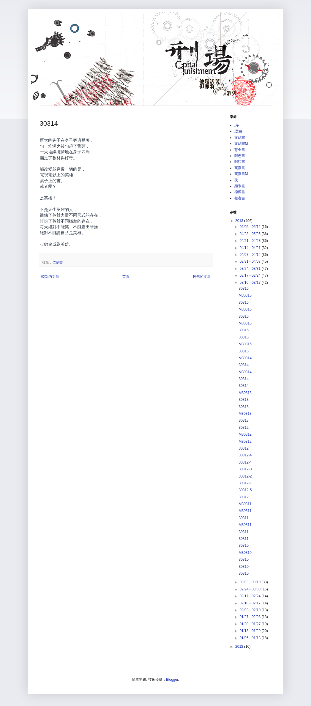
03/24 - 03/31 (250, 269)
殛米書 (239, 186)
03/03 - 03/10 (250, 582)
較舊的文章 (202, 277)
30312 (243, 428)
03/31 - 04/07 (250, 261)
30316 (243, 288)
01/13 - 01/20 (250, 631)
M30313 (245, 393)
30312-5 (245, 490)
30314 (243, 365)
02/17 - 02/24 (250, 596)
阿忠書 (239, 156)
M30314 (245, 358)
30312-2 (245, 476)
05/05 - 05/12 (250, 227)
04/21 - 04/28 (250, 241)
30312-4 (245, 455)
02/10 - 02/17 (250, 603)
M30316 (245, 295)
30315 (243, 330)
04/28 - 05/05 (250, 234)
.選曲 (238, 131)
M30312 (245, 434)
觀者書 (239, 198)
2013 (239, 221)
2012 (239, 646)
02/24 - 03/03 (250, 589)
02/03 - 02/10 (250, 610)
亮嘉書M (241, 174)
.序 (236, 125)
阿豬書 (239, 162)
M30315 (245, 323)
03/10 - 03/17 (250, 282)
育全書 (239, 150)
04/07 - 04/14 (250, 255)
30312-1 (245, 483)
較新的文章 (50, 277)
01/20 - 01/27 (250, 624)
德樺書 (239, 192)
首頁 (126, 277)
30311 (243, 518)
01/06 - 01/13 (250, 638)
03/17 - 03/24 (250, 275)
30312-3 (245, 469)
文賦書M (241, 143)
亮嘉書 (239, 168)
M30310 (245, 553)
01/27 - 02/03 (250, 617)
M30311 (245, 504)
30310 (243, 545)
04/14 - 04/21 (250, 248)
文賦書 (58, 262)
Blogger (172, 679)
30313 (243, 400)
